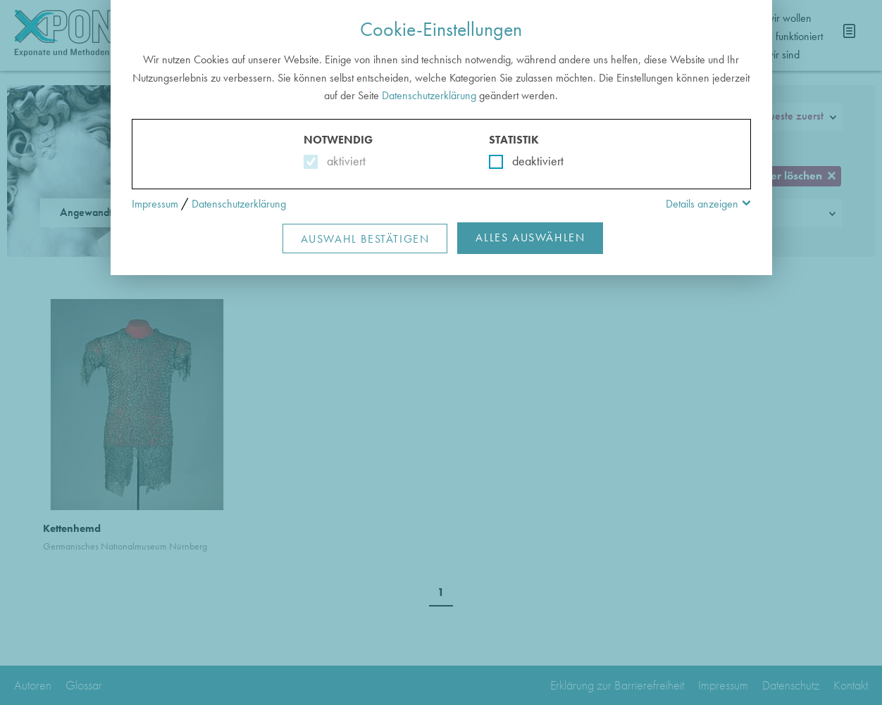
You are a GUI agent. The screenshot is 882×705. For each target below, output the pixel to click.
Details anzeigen (702, 203)
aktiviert (343, 161)
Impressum (155, 203)
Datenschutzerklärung (429, 95)
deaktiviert (528, 161)
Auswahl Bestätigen (365, 238)
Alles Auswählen (530, 237)
